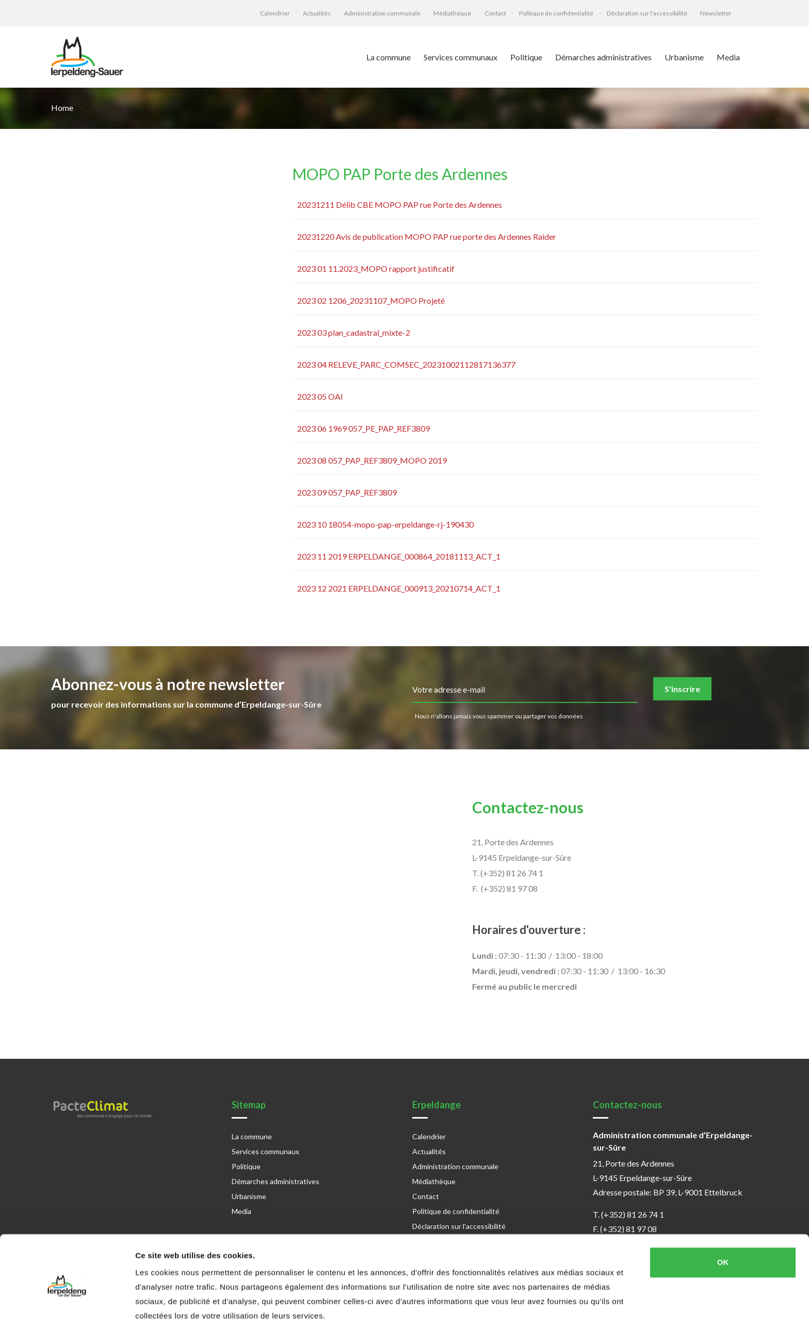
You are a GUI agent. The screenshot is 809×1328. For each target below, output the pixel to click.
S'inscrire (682, 689)
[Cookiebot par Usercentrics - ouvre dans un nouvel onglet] (67, 1308)
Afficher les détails (170, 1307)
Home (63, 107)
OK (723, 1224)
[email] (525, 690)
